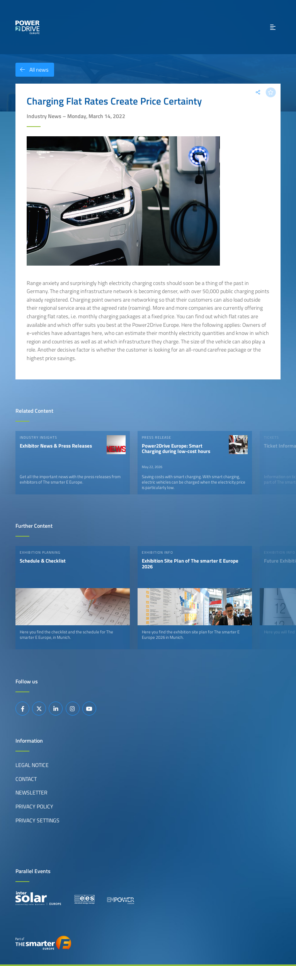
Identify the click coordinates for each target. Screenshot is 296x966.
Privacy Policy (34, 806)
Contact (26, 779)
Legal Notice (32, 765)
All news (32, 69)
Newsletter (31, 792)
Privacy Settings (37, 820)
